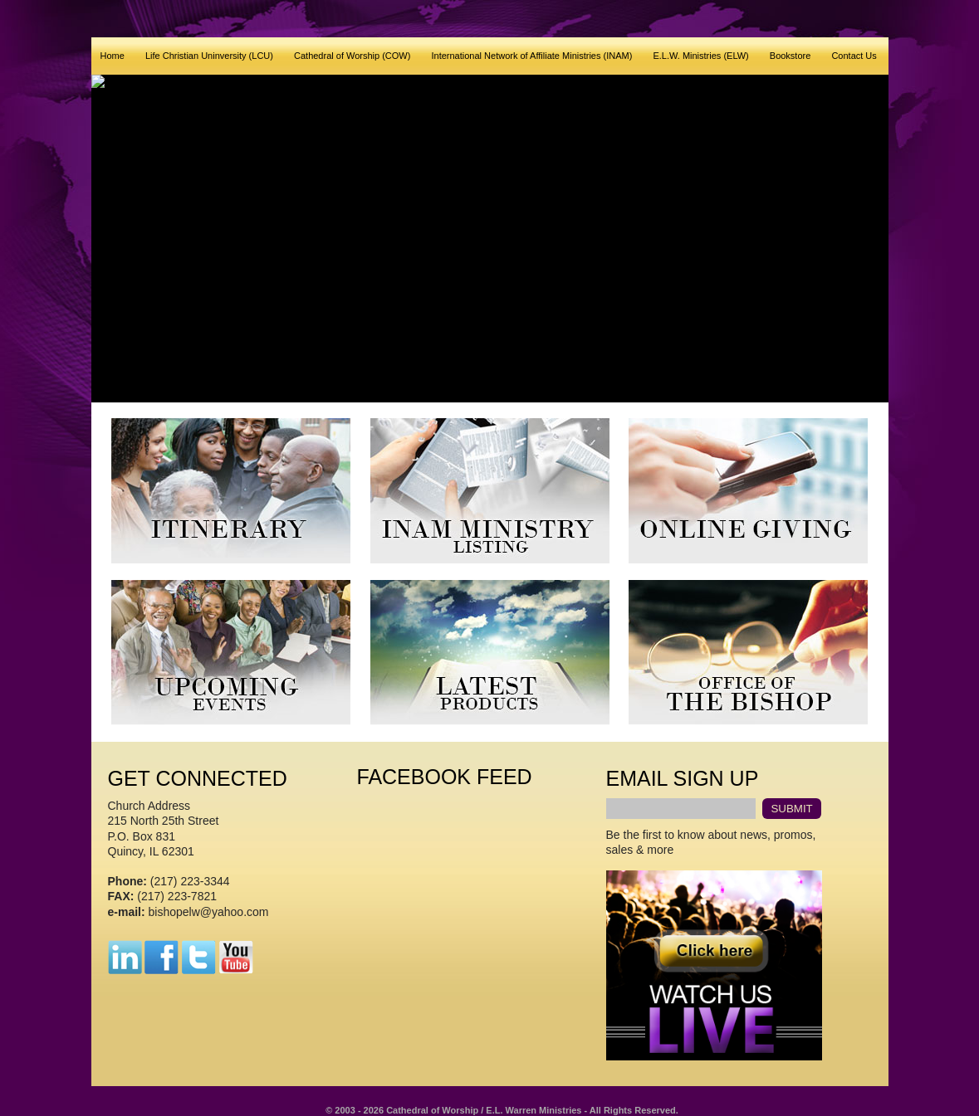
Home (112, 56)
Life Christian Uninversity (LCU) (209, 56)
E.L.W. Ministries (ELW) (700, 56)
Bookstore (790, 56)
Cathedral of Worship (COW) (352, 56)
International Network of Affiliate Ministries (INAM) (531, 56)
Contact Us (853, 56)
